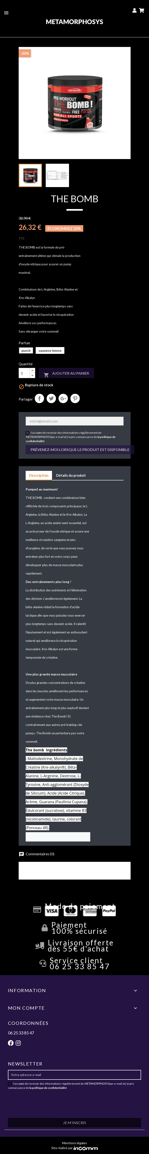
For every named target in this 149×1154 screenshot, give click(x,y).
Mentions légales (74, 1143)
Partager (39, 398)
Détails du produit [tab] (71, 475)
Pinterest (75, 398)
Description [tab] (39, 475)
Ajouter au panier (66, 374)
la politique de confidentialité (48, 1088)
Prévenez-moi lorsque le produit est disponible (80, 449)
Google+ (63, 398)
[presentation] (67, 1101)
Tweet (51, 398)
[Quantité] (24, 373)
